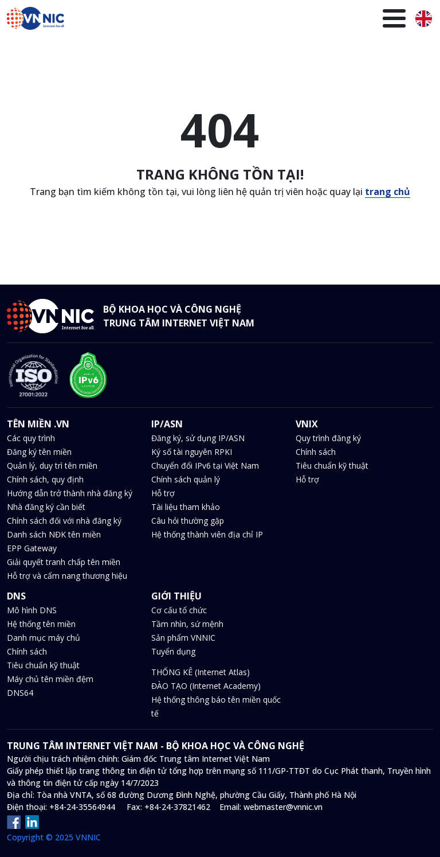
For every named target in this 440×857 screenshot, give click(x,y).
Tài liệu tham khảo (185, 506)
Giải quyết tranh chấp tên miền (63, 561)
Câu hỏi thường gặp (187, 520)
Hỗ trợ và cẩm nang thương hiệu (67, 575)
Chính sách (316, 451)
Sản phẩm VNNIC (183, 637)
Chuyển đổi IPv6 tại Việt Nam (205, 465)
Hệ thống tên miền (41, 623)
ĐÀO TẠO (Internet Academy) (206, 685)
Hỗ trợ (163, 493)
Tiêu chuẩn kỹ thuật (332, 465)
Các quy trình (31, 438)
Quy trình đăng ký (328, 438)
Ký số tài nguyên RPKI (191, 451)
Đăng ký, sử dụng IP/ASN (198, 438)
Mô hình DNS (32, 610)
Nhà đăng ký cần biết (46, 506)
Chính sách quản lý (185, 479)
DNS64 (20, 692)
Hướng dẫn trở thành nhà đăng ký (69, 493)
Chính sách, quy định (45, 479)
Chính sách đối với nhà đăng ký (64, 520)
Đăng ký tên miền (39, 451)
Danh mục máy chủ (43, 637)
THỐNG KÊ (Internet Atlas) (200, 672)
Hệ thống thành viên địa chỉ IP (207, 534)
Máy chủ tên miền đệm (50, 678)
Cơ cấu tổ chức (179, 610)
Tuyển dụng (173, 651)
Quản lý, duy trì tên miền (52, 465)
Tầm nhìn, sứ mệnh (187, 623)
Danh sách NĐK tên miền (54, 534)
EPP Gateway (32, 548)
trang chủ (387, 191)
